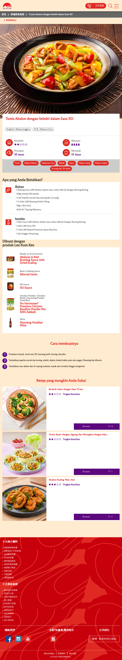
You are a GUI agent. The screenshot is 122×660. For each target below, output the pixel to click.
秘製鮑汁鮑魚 (10, 568)
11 (110, 426)
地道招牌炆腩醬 (10, 564)
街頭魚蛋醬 (9, 558)
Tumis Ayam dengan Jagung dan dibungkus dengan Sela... (78, 434)
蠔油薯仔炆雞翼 (10, 590)
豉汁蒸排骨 (9, 620)
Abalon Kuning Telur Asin (62, 480)
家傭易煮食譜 (17, 14)
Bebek (61, 163)
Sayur (71, 163)
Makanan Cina (48, 163)
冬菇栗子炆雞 (10, 604)
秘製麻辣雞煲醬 (10, 548)
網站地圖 (73, 653)
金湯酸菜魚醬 (10, 554)
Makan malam (101, 163)
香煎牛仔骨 (9, 594)
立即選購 (99, 6)
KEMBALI (11, 20)
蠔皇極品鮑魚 (10, 561)
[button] (110, 6)
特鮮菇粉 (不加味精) (12, 551)
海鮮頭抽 (8, 571)
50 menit (84, 517)
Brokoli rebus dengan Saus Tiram (66, 389)
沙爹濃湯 (8, 574)
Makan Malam (30, 163)
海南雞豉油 (9, 578)
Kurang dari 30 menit (61, 169)
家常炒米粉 (9, 607)
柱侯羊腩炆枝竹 (10, 597)
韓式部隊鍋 (9, 614)
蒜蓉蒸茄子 (9, 610)
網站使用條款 (49, 653)
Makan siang (84, 163)
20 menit (84, 426)
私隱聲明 (61, 653)
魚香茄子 (8, 617)
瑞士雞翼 (8, 600)
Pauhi (17, 163)
